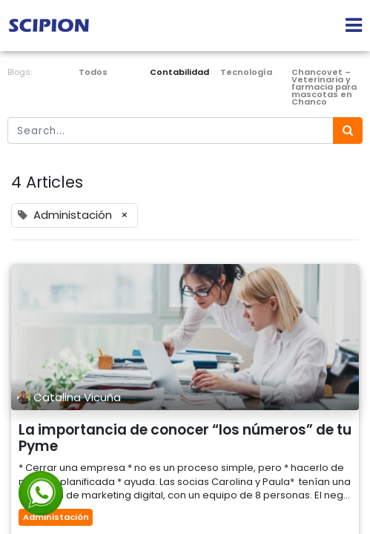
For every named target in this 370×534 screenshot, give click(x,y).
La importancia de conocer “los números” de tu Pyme (185, 438)
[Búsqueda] (348, 131)
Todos (93, 72)
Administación (56, 517)
